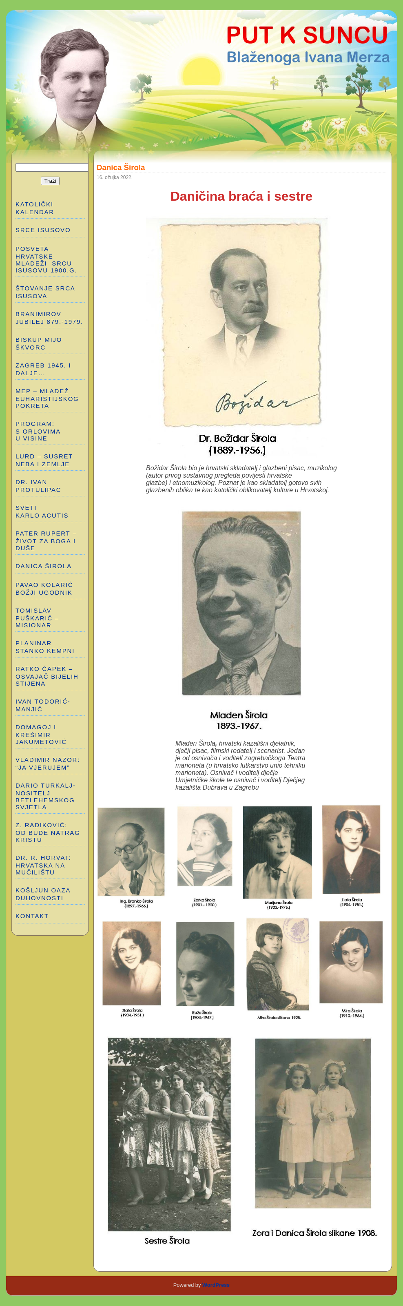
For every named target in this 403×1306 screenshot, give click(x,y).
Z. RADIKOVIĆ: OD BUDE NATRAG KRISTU (49, 832)
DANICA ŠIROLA (44, 565)
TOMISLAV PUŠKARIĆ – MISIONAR (37, 618)
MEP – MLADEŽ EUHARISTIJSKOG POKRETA (47, 398)
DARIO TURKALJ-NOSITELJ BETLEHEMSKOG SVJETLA (46, 796)
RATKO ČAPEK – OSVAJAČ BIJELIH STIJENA (47, 676)
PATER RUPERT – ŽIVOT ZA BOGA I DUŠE (46, 540)
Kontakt (32, 915)
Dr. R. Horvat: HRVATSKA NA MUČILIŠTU (43, 865)
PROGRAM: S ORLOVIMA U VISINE (38, 431)
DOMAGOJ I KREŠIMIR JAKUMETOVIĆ (41, 734)
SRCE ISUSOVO (43, 229)
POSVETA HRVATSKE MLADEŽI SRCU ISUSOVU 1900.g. (46, 259)
